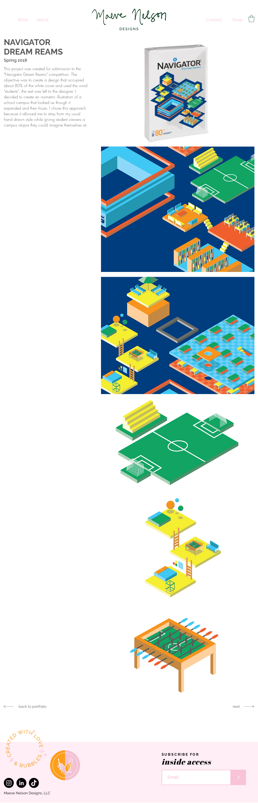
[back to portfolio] (33, 706)
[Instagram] (9, 783)
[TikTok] (34, 783)
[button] (251, 18)
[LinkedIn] (21, 783)
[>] (238, 777)
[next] (236, 706)
